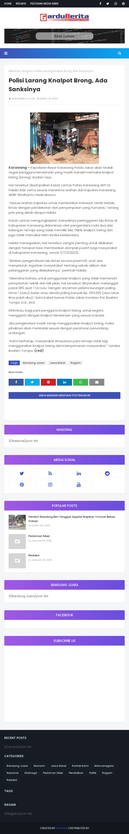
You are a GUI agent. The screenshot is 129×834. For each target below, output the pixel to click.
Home (8, 3)
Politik (92, 773)
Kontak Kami (80, 766)
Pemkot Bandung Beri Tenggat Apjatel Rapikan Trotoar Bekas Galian (71, 519)
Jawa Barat (57, 363)
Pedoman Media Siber (44, 3)
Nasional (12, 773)
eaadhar (62, 828)
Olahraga (30, 773)
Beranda (14, 71)
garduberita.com (23, 98)
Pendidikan (76, 773)
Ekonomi (39, 766)
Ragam (28, 71)
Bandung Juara (33, 363)
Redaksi (21, 3)
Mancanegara (104, 766)
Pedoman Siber (39, 536)
